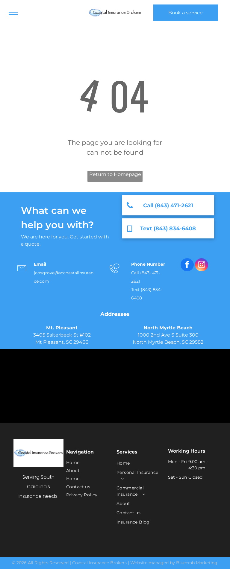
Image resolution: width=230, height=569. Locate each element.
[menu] (13, 14)
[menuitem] (87, 463)
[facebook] (187, 265)
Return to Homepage (115, 174)
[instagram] (201, 265)
